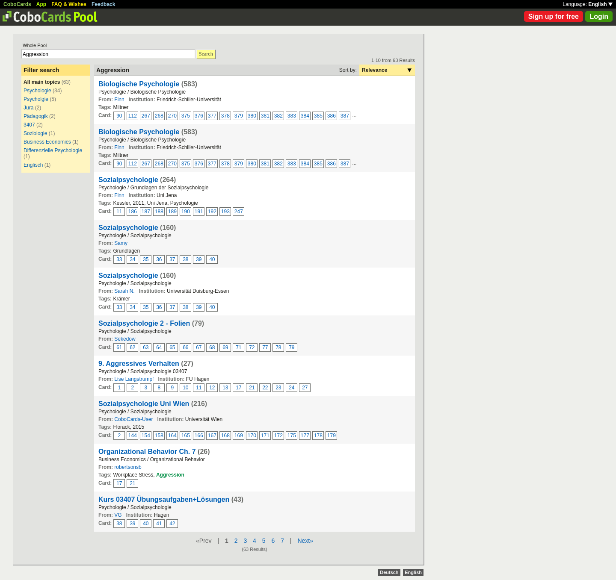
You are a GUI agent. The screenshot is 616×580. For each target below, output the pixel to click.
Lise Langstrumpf (134, 379)
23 (278, 388)
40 (212, 259)
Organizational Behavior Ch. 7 (147, 451)
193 (225, 212)
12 (212, 388)
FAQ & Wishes (68, 4)
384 (305, 116)
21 (252, 388)
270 (172, 116)
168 (225, 436)
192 (212, 212)
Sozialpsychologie (128, 179)
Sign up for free (553, 16)
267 (146, 116)
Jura (28, 108)
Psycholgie (36, 99)
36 (159, 259)
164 (172, 436)
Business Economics (47, 142)
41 (159, 524)
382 (278, 116)
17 (238, 388)
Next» (305, 540)
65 (172, 347)
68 (212, 347)
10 (185, 388)
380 (252, 116)
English (600, 4)
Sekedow (124, 339)
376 (199, 116)
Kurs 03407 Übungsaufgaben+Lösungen (163, 499)
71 (238, 347)
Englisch (33, 165)
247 (238, 212)
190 (185, 212)
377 (212, 116)
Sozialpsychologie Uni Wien (143, 403)
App (41, 4)
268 (159, 116)
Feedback (103, 4)
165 (185, 436)
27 (305, 388)
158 (159, 436)
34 (132, 259)
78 (278, 347)
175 (291, 436)
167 (212, 436)
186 (132, 212)
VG (117, 515)
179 (331, 436)
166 (199, 436)
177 (305, 436)
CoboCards (17, 4)
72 (252, 347)
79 (291, 347)
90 (119, 116)
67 (198, 347)
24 (291, 388)
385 (318, 116)
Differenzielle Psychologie (53, 150)
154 (146, 436)
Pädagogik (36, 116)
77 (265, 347)
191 (199, 212)
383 (291, 116)
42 (172, 524)
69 (225, 347)
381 (265, 116)
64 (159, 347)
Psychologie (37, 91)
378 (225, 116)
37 (172, 259)
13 (225, 388)
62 (132, 347)
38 (185, 259)
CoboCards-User (133, 419)
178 (318, 436)
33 (119, 259)
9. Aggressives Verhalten (138, 363)
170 (252, 436)
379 (238, 116)
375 (185, 116)
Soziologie (35, 133)
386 (331, 116)
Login (598, 16)
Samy (120, 243)
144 (132, 436)
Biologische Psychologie (139, 84)
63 (145, 347)
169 (238, 436)
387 (345, 116)
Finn (119, 100)
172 (278, 436)
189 (172, 212)
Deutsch (389, 572)
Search (206, 54)
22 (265, 388)
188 (159, 212)
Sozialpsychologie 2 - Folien (144, 323)
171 (265, 436)
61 (119, 347)
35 (145, 259)
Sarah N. (124, 291)
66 (185, 347)
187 (146, 212)
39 (198, 259)
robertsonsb (127, 467)
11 (119, 212)
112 (132, 116)
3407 (29, 125)
